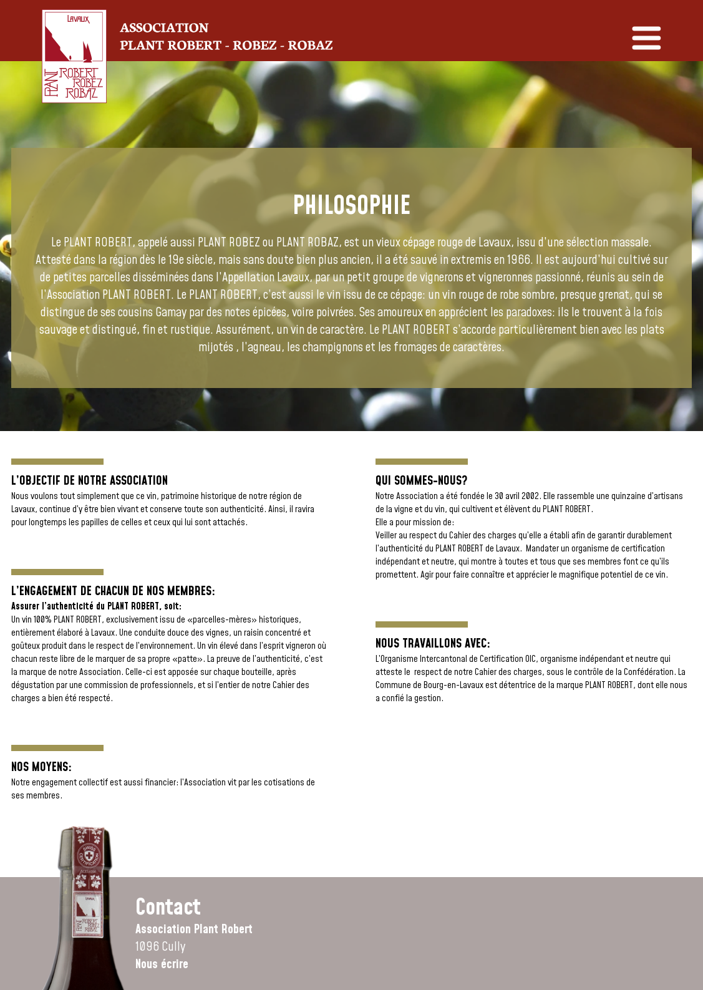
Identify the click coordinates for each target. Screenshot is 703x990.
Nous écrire (161, 964)
